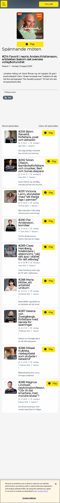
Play (30, 44)
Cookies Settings (29, 499)
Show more (10, 92)
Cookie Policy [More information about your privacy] (42, 493)
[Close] (56, 485)
